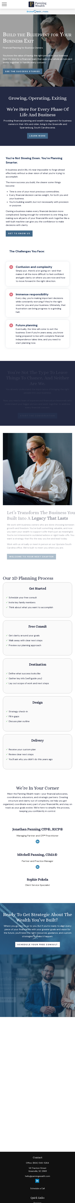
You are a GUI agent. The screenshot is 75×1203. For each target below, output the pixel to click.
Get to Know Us (19, 233)
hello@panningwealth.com (37, 1176)
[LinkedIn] (37, 841)
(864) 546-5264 (41, 1163)
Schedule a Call (37, 1188)
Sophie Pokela (37, 879)
